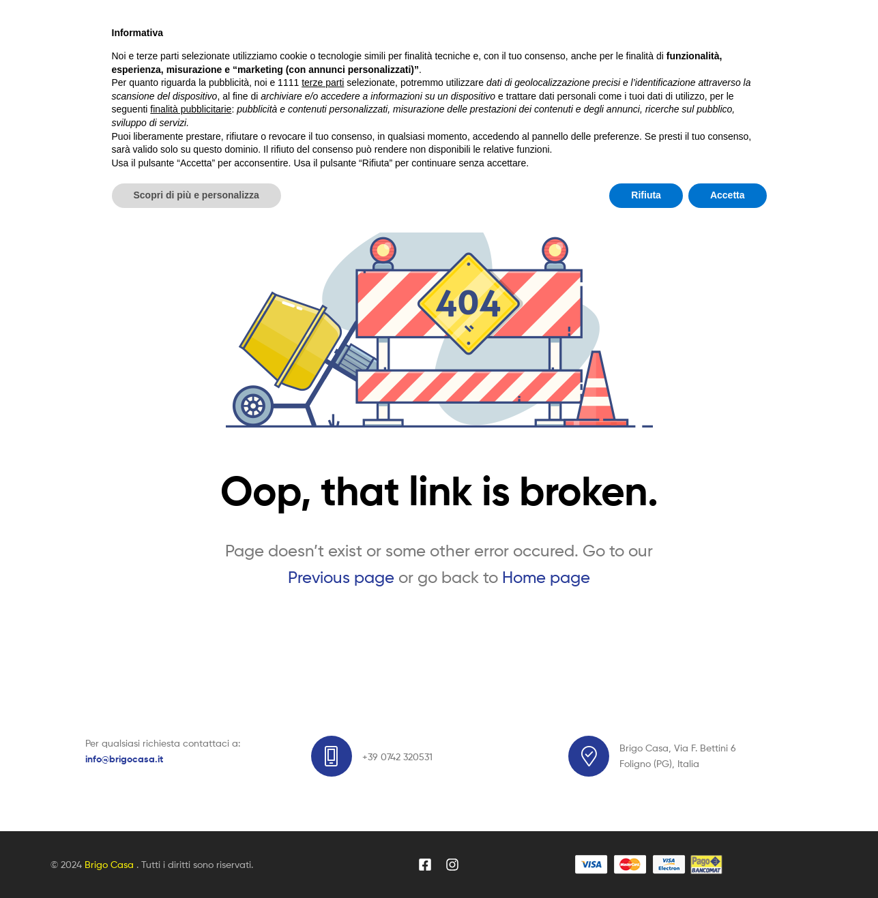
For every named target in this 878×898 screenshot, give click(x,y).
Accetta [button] (727, 860)
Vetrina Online (289, 118)
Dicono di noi (430, 118)
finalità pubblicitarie (190, 774)
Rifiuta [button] (646, 860)
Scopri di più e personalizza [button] (196, 860)
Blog (360, 118)
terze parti (323, 748)
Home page (546, 577)
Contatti (509, 118)
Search (590, 51)
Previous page (341, 577)
